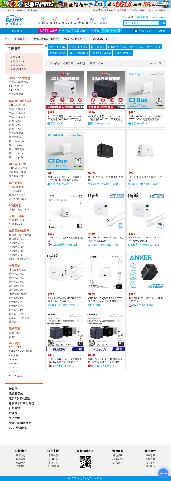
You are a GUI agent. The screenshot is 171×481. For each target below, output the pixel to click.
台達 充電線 (153, 46)
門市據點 (32, 10)
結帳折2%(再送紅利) (90, 31)
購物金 (143, 10)
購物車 (162, 10)
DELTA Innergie (78, 53)
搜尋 (162, 23)
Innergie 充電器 (117, 46)
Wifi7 (155, 17)
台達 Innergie (57, 46)
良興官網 (9, 10)
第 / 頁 (155, 63)
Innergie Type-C (101, 53)
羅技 (148, 17)
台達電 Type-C (123, 53)
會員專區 (122, 10)
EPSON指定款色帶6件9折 (141, 31)
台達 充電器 (136, 46)
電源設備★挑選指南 (111, 31)
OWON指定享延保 (69, 31)
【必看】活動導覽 (48, 31)
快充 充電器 (97, 46)
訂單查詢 (133, 10)
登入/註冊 (98, 10)
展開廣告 (161, 3)
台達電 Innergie (78, 46)
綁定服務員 (110, 10)
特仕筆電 (140, 17)
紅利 (151, 10)
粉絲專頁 (21, 10)
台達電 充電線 (58, 53)
